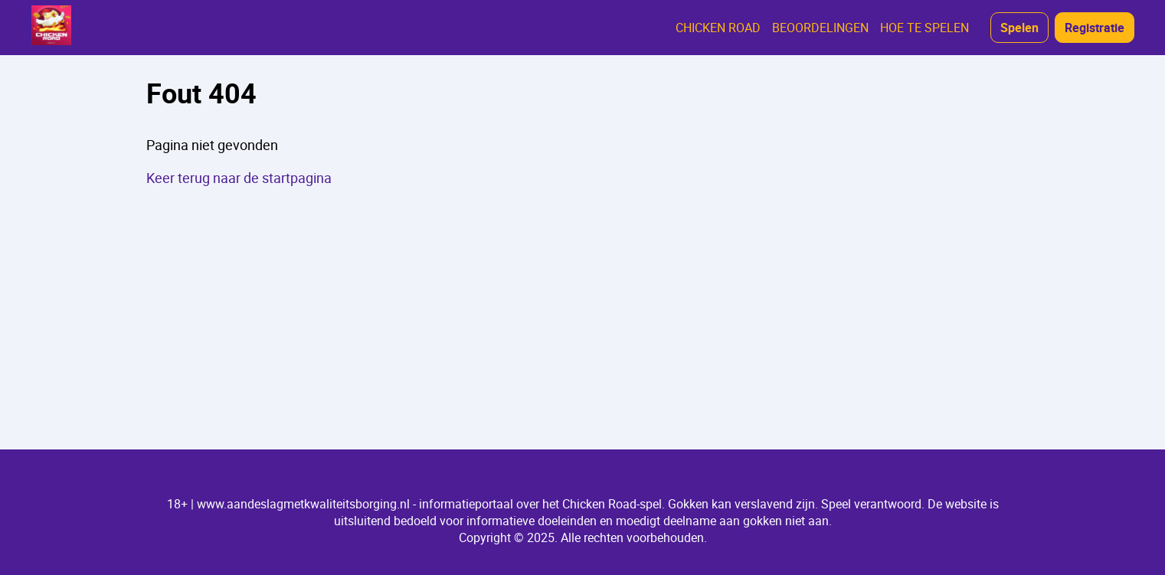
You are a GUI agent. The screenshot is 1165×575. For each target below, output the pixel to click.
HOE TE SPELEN (924, 27)
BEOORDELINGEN (820, 27)
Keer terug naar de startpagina (239, 177)
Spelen (1019, 27)
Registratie (1094, 27)
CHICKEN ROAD (718, 27)
